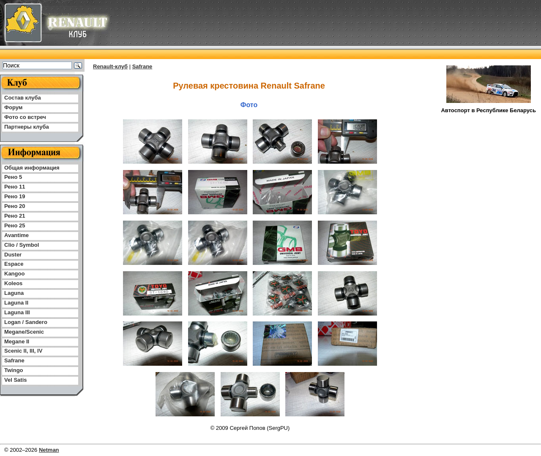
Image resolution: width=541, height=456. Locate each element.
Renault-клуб (110, 66)
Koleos (13, 283)
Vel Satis (15, 380)
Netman (49, 450)
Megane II (16, 341)
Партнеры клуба (26, 127)
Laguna (14, 293)
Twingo (13, 370)
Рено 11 (14, 186)
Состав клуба (22, 97)
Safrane (14, 360)
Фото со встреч (25, 117)
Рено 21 (14, 216)
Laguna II (16, 303)
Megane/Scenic (24, 332)
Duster (13, 254)
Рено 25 (14, 225)
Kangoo (14, 273)
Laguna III (17, 312)
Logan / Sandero (25, 322)
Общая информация (32, 168)
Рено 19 (14, 196)
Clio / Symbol (21, 245)
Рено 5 (13, 177)
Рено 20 (14, 206)
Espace (14, 264)
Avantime (16, 235)
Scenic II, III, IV (23, 351)
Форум (13, 107)
